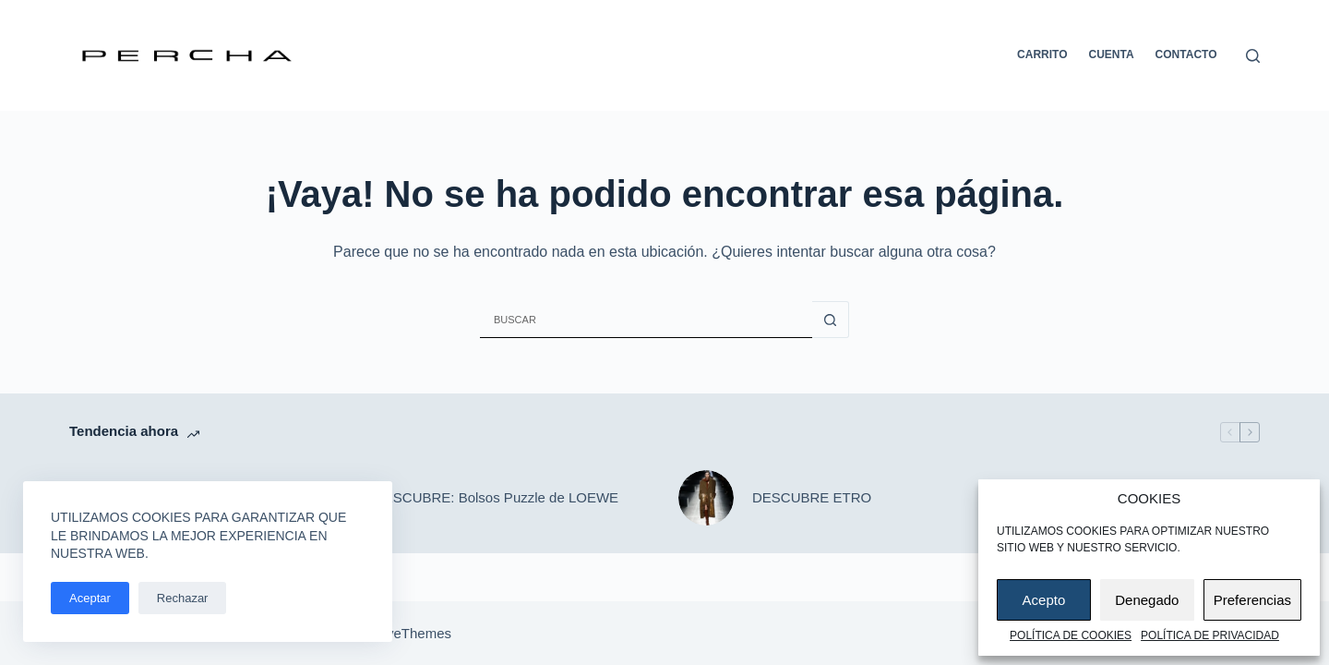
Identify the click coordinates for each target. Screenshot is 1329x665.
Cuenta (1111, 54)
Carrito (1042, 54)
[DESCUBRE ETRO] (706, 498)
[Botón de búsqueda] (830, 319)
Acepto (1044, 600)
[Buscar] (1253, 56)
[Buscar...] (646, 319)
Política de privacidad (1210, 635)
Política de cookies (1070, 635)
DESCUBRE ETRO (811, 497)
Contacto (1186, 54)
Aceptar (90, 598)
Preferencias (1252, 600)
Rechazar (183, 598)
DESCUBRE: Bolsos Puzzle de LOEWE (496, 497)
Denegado (1147, 600)
